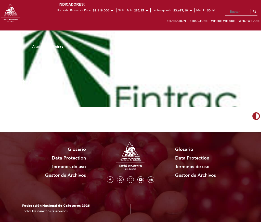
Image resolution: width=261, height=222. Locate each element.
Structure (198, 21)
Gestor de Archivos (65, 175)
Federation (176, 21)
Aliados (38, 46)
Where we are (223, 21)
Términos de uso (68, 167)
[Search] (241, 12)
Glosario (77, 149)
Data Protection (69, 158)
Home (19, 46)
